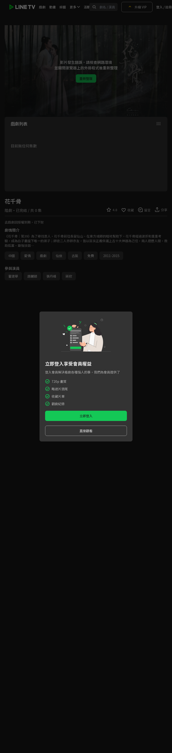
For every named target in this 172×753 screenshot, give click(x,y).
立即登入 (86, 416)
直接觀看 (86, 430)
